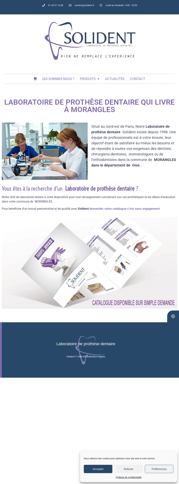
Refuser (129, 469)
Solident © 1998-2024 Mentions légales (85, 356)
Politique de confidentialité (128, 477)
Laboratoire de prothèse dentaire (85, 343)
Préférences (159, 469)
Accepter (98, 469)
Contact (137, 79)
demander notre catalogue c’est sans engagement (125, 208)
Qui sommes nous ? (58, 79)
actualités (115, 79)
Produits (89, 78)
